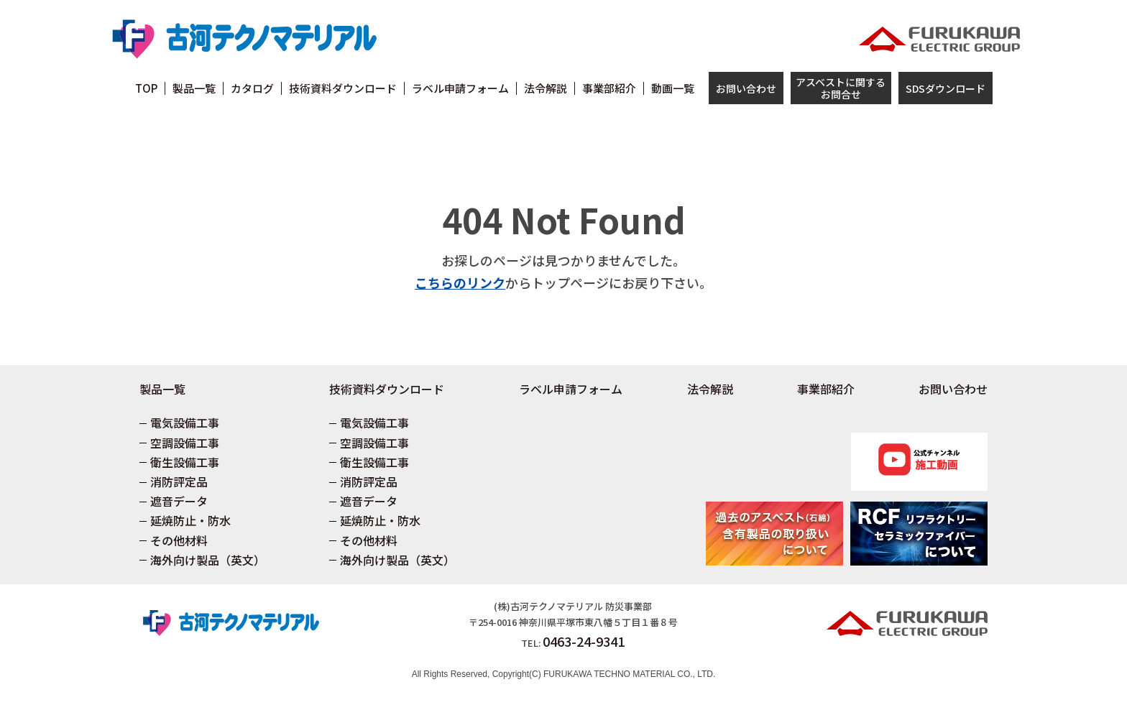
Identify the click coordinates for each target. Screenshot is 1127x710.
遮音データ (179, 501)
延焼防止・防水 (190, 520)
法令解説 (710, 388)
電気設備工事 (184, 422)
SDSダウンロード (945, 88)
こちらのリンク (460, 282)
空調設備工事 (184, 442)
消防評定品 (179, 481)
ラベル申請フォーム (570, 388)
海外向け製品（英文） (207, 559)
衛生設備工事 (184, 462)
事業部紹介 (826, 388)
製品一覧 (162, 388)
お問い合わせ (746, 88)
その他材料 (179, 540)
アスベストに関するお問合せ (841, 88)
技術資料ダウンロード (386, 388)
